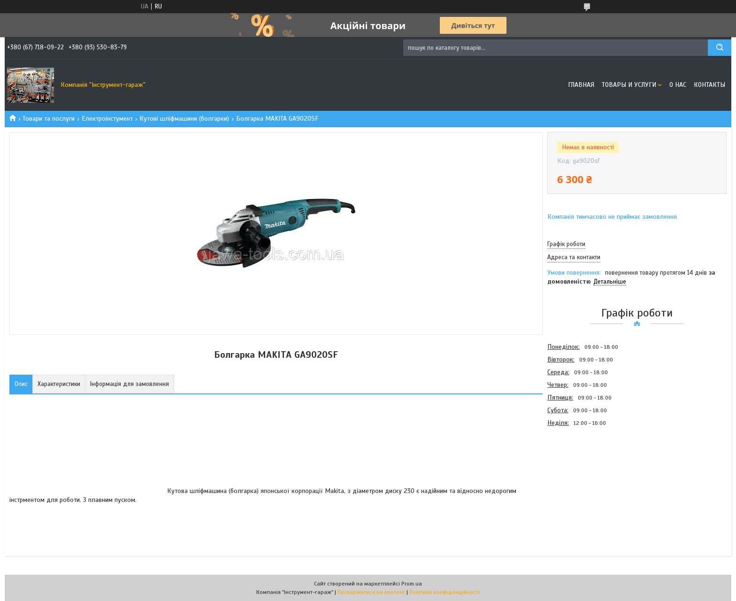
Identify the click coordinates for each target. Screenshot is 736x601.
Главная (581, 85)
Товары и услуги (629, 85)
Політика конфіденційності (444, 592)
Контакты (709, 85)
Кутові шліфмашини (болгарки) (184, 119)
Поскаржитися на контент (371, 592)
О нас (677, 85)
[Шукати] (719, 47)
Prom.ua (411, 583)
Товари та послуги (49, 119)
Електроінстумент (107, 119)
